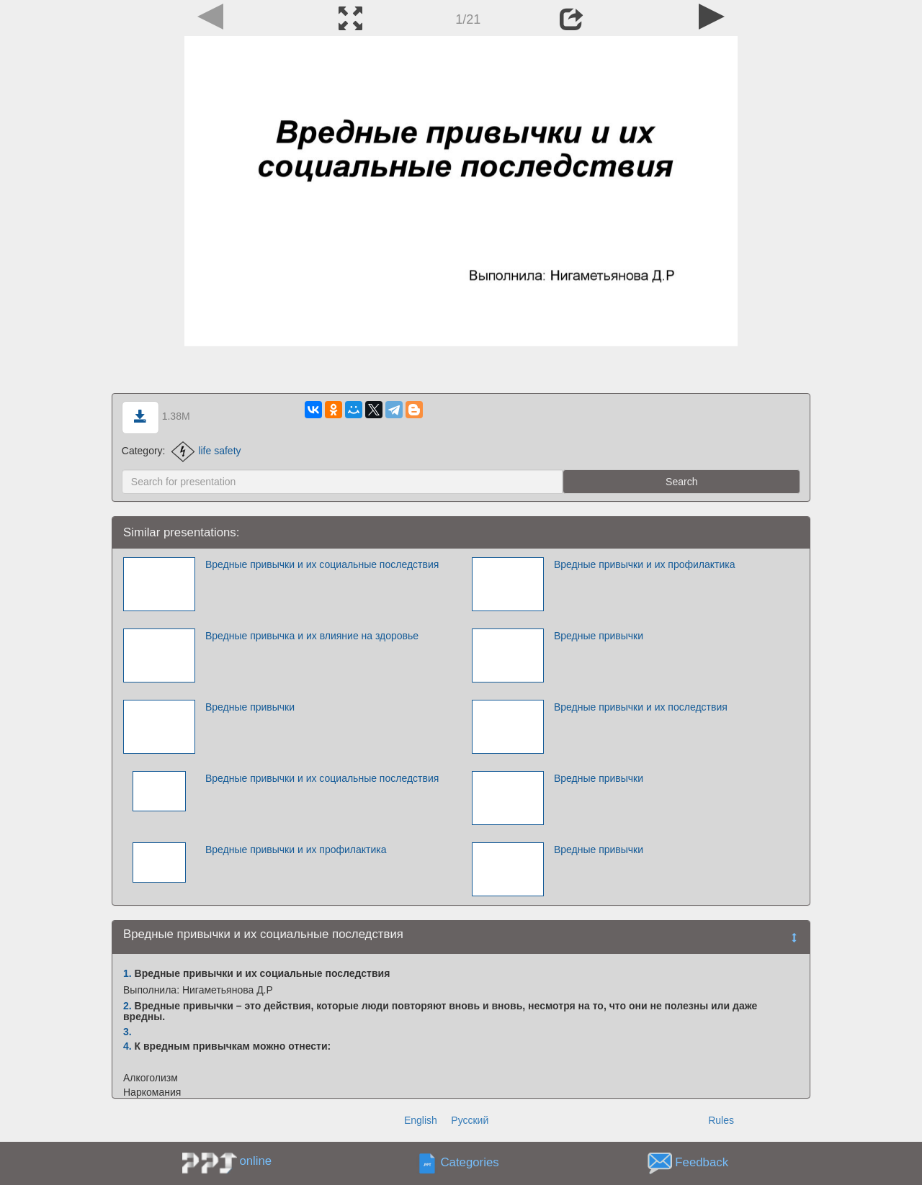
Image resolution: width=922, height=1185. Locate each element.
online (255, 1161)
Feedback (701, 1162)
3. (127, 1031)
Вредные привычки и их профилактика (644, 564)
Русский (469, 1120)
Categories (470, 1162)
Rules (721, 1120)
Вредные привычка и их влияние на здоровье (312, 635)
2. (127, 1005)
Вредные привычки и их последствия (641, 707)
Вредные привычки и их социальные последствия (322, 564)
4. (127, 1046)
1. (127, 973)
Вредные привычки (598, 635)
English (420, 1120)
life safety (206, 450)
